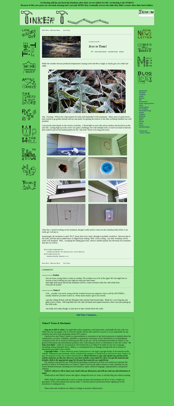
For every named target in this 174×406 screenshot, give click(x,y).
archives (142, 92)
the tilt (141, 121)
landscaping (144, 107)
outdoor (121, 51)
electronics (143, 102)
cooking (142, 94)
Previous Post (55, 30)
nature (141, 112)
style (141, 120)
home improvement (100, 51)
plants (141, 118)
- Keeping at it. (58, 256)
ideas (141, 105)
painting (142, 116)
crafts (141, 96)
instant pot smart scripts (144, 132)
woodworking (144, 127)
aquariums (143, 91)
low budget (143, 109)
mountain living (113, 51)
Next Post (45, 30)
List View (66, 30)
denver (141, 98)
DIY (92, 51)
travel (141, 125)
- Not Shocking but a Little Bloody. (66, 252)
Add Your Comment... (86, 315)
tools (141, 123)
